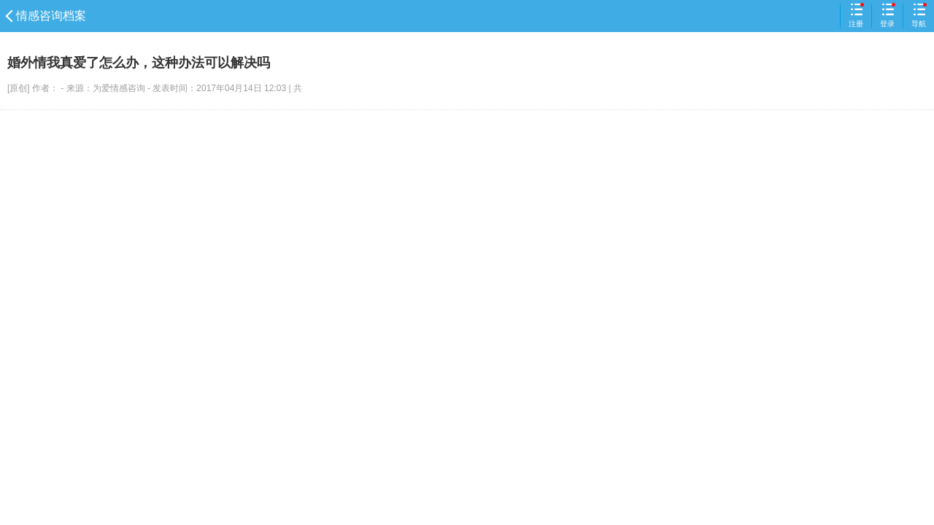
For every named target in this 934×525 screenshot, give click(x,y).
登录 (887, 15)
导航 (918, 15)
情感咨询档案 (46, 15)
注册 (856, 15)
